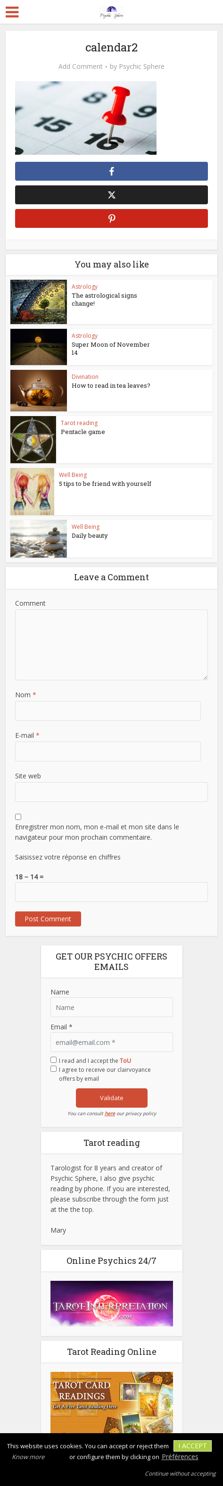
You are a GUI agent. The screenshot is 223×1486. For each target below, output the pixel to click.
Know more (28, 1457)
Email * (61, 1026)
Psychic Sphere (142, 66)
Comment (30, 603)
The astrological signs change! (104, 299)
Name (59, 991)
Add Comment (80, 66)
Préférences (180, 1456)
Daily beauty (90, 535)
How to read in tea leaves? (111, 385)
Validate (112, 1098)
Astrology (85, 287)
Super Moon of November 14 (111, 348)
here (110, 1113)
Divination (85, 377)
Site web (28, 775)
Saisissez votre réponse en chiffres (68, 856)
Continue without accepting (180, 1473)
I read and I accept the (95, 1061)
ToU (125, 1061)
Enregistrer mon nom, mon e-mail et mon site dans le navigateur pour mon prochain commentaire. (97, 832)
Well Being (73, 475)
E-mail (27, 735)
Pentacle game (83, 431)
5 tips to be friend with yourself (105, 483)
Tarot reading (79, 423)
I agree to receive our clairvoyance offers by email (105, 1074)
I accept (192, 1445)
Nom (25, 694)
